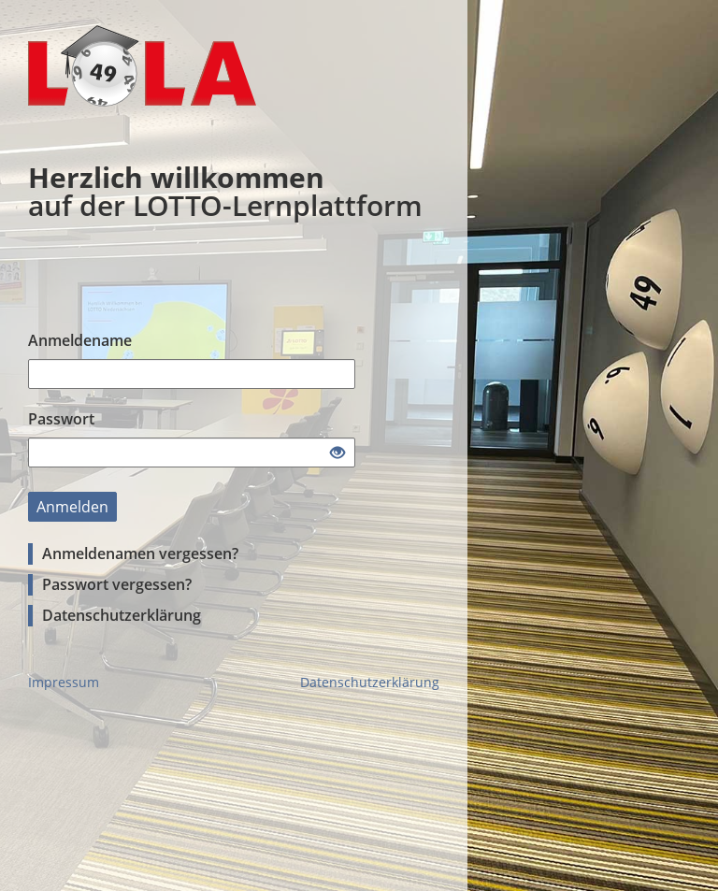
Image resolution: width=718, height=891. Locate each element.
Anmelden (72, 506)
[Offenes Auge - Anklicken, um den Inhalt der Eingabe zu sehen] (337, 453)
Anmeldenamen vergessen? (140, 553)
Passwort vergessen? (117, 584)
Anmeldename (80, 340)
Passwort (61, 419)
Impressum (63, 682)
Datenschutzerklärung (121, 615)
